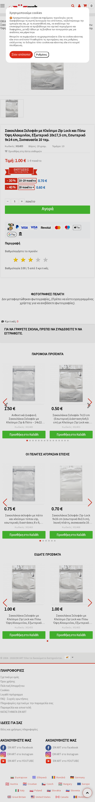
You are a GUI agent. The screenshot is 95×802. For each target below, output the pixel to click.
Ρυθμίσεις (41, 54)
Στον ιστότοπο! (21, 54)
